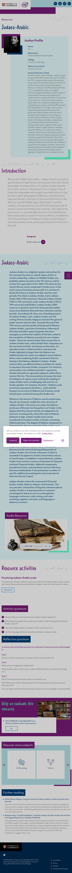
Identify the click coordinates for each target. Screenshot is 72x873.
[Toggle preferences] (48, 440)
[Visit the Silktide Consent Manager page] (62, 440)
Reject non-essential (31, 440)
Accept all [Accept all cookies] (13, 440)
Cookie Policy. (47, 433)
